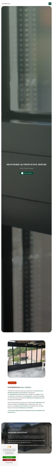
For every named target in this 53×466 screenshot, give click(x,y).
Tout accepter (9, 457)
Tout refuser (9, 460)
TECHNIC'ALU (6, 4)
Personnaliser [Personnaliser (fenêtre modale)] (9, 462)
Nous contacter (26, 173)
